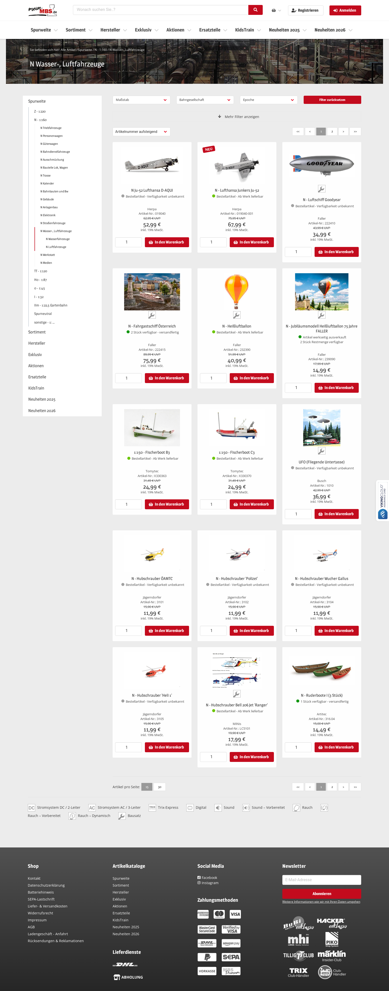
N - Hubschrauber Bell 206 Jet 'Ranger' (237, 705)
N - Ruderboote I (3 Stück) (322, 695)
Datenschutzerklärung (46, 885)
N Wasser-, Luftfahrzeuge (127, 50)
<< (297, 131)
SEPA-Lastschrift (41, 899)
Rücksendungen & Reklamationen (56, 940)
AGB (31, 927)
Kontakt (34, 878)
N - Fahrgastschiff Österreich (152, 326)
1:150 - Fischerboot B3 (152, 452)
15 (147, 787)
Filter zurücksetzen (332, 100)
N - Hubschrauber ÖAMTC (152, 578)
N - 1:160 (101, 50)
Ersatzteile (121, 913)
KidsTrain (121, 920)
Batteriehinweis (41, 892)
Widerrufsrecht (40, 913)
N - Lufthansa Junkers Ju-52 (237, 190)
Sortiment (121, 885)
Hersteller (121, 892)
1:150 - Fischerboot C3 (237, 452)
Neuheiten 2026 (126, 933)
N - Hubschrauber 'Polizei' (237, 578)
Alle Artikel (68, 50)
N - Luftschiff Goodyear (322, 199)
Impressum (37, 920)
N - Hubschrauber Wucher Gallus (321, 578)
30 (159, 787)
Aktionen (120, 906)
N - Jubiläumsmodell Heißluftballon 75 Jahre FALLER (321, 328)
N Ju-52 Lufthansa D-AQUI (152, 190)
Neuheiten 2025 (126, 927)
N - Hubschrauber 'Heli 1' (152, 695)
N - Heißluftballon (236, 326)
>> (355, 131)
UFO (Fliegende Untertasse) (322, 462)
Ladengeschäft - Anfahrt (48, 933)
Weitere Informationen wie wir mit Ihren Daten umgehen (321, 902)
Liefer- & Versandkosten (47, 906)
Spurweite (85, 50)
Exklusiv (119, 899)
